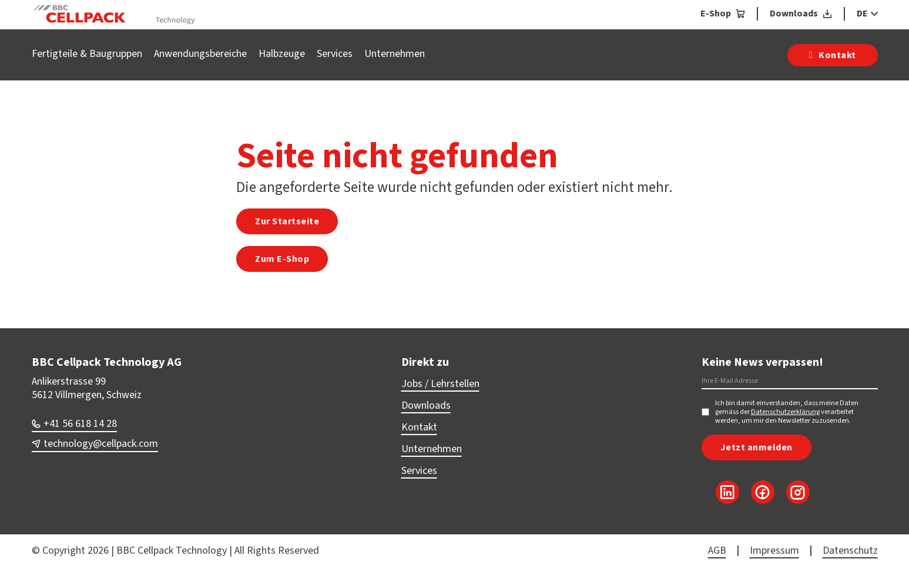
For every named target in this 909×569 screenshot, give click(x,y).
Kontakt (419, 427)
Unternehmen (394, 53)
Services (335, 53)
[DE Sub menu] (873, 13)
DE (862, 13)
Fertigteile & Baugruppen (87, 53)
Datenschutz (850, 550)
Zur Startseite (287, 221)
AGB (717, 550)
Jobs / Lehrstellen (440, 383)
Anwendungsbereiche (200, 53)
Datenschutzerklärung (785, 412)
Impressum (774, 550)
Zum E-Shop (282, 258)
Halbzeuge (282, 53)
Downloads (426, 405)
